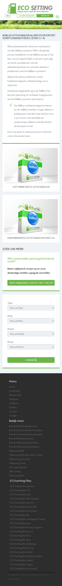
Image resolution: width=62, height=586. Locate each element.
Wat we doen (15, 395)
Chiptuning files (16, 475)
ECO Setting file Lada (20, 494)
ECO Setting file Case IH (21, 502)
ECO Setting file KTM (20, 490)
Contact (13, 411)
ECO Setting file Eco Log (21, 548)
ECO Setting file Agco (20, 539)
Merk (9, 315)
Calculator (14, 403)
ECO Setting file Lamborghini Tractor (27, 519)
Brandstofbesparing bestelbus (24, 442)
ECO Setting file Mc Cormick (23, 568)
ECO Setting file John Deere (23, 511)
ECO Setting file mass (20, 523)
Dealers (13, 407)
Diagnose (15, 25)
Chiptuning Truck (17, 463)
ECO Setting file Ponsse (21, 531)
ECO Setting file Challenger (23, 544)
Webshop (45, 15)
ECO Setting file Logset (21, 564)
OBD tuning (15, 471)
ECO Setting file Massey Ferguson (26, 527)
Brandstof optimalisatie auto (23, 426)
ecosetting (14, 391)
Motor (10, 342)
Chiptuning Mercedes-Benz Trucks (26, 455)
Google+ (13, 415)
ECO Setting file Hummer (22, 486)
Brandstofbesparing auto (21, 438)
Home (5, 25)
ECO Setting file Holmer (21, 552)
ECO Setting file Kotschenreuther (26, 556)
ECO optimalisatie (18, 467)
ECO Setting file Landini (21, 560)
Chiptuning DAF (16, 451)
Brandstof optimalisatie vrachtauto (26, 434)
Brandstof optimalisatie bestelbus (25, 430)
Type (10, 302)
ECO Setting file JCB (19, 515)
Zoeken (31, 360)
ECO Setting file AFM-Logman (24, 498)
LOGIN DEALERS (27, 15)
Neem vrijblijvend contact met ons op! (31, 283)
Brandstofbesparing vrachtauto (24, 446)
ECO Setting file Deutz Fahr (23, 506)
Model (10, 328)
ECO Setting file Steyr (20, 535)
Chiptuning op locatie (19, 459)
